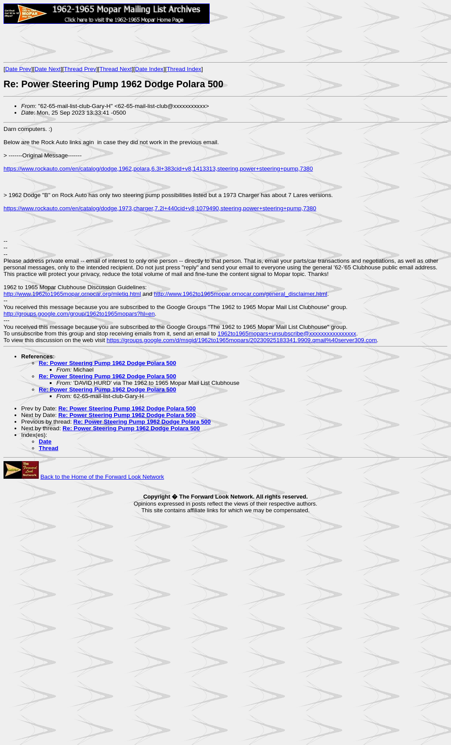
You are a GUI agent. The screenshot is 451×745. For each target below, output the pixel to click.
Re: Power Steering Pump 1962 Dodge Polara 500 (107, 363)
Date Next (47, 69)
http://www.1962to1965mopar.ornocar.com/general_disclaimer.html (240, 294)
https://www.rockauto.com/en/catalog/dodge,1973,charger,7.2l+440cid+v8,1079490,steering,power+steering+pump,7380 (160, 208)
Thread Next (116, 69)
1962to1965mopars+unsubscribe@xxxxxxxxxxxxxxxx (287, 333)
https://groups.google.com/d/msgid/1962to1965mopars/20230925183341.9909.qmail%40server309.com (242, 340)
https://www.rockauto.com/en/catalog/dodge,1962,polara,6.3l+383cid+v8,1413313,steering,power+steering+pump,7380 (158, 168)
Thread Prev (80, 69)
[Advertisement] (107, 43)
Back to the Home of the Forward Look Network (102, 476)
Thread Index (183, 69)
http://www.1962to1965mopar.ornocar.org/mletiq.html (72, 294)
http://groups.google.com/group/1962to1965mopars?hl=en (79, 313)
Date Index (149, 69)
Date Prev (18, 69)
